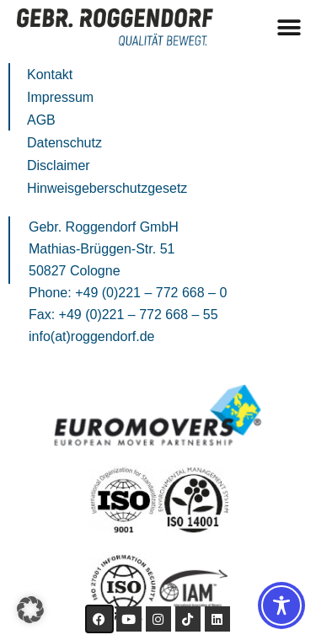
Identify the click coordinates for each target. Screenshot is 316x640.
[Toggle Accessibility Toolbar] (281, 605)
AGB (41, 120)
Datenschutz (64, 143)
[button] (289, 27)
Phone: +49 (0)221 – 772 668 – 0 (128, 292)
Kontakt (49, 74)
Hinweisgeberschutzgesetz (107, 188)
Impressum (60, 97)
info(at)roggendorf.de (91, 336)
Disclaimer (58, 165)
